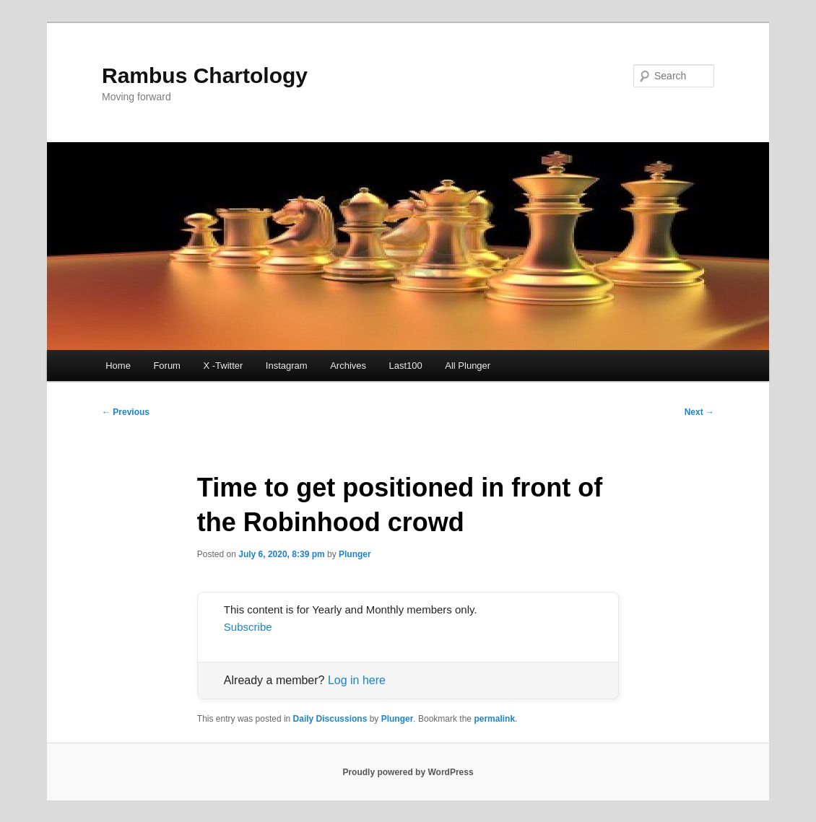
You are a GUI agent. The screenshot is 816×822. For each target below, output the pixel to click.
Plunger (355, 554)
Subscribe (248, 627)
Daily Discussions (330, 719)
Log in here (357, 680)
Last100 (405, 365)
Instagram (287, 365)
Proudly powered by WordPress (407, 772)
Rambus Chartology (205, 75)
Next (699, 412)
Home (118, 365)
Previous (125, 412)
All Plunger (467, 365)
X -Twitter (223, 365)
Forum (167, 365)
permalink (494, 719)
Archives (348, 365)
